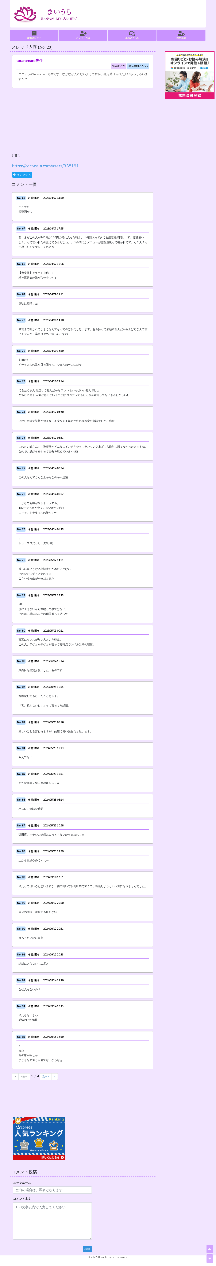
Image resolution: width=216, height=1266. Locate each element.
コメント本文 (22, 1199)
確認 (87, 1249)
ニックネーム (22, 1183)
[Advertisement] (82, 119)
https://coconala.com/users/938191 (45, 166)
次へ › (45, 1076)
